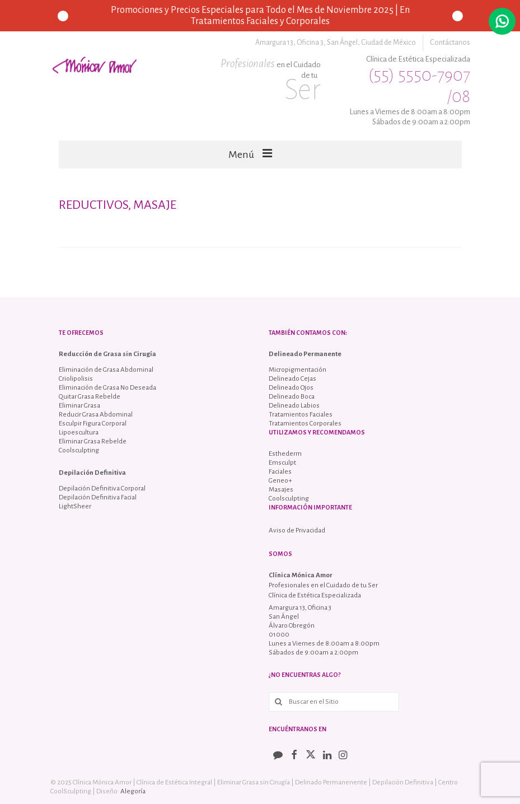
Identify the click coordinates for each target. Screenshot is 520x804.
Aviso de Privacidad (297, 530)
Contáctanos (450, 42)
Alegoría (133, 791)
